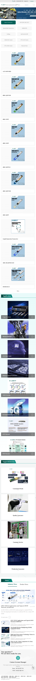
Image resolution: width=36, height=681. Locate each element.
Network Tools (24, 45)
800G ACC (17, 676)
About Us (17, 5)
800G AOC (29, 676)
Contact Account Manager (18, 662)
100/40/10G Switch (8, 40)
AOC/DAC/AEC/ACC (24, 22)
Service (14, 4)
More (18, 291)
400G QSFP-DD (12, 677)
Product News (24, 584)
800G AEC (11, 676)
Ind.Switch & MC (24, 34)
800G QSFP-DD (4, 677)
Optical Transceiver (8, 22)
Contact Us (26, 1)
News (19, 4)
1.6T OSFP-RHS (4, 676)
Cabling (8, 34)
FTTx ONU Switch (8, 45)
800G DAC (23, 676)
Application (11, 4)
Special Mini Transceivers (8, 28)
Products (7, 4)
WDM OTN (24, 28)
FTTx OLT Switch (24, 40)
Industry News (12, 584)
